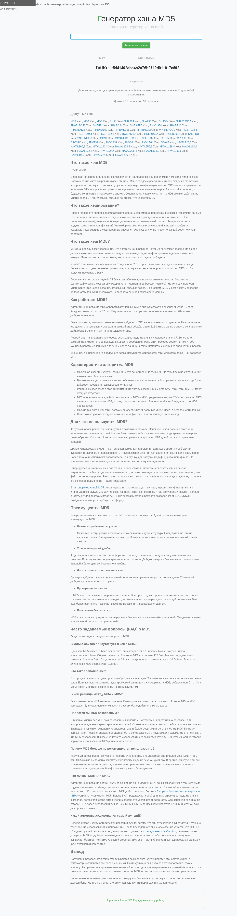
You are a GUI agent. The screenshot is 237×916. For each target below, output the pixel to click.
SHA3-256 (139, 125)
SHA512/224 (186, 121)
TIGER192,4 (176, 133)
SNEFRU (196, 133)
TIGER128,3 (192, 129)
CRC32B (185, 138)
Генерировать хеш (139, 45)
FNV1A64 (150, 142)
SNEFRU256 (87, 138)
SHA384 (166, 121)
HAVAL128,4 (170, 146)
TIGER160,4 (153, 133)
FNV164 (132, 142)
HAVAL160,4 (192, 146)
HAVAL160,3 (80, 146)
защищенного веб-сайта (164, 831)
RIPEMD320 (147, 129)
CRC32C (78, 142)
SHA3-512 (178, 125)
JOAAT (168, 142)
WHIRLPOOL (170, 129)
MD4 (89, 121)
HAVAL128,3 (186, 142)
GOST (106, 138)
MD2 (76, 121)
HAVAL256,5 (125, 155)
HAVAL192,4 (87, 150)
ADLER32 (150, 138)
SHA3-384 (158, 125)
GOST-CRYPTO (127, 138)
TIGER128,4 (131, 133)
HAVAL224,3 (125, 146)
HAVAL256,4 (132, 150)
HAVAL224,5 (103, 155)
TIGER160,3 (87, 133)
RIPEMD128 (80, 129)
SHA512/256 (80, 125)
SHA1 (116, 121)
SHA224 (132, 121)
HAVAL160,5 (177, 150)
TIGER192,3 (109, 133)
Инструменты (11, 2)
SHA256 (149, 121)
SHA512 (100, 125)
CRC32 (168, 138)
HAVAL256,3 (147, 146)
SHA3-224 (119, 125)
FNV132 (96, 142)
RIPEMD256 (125, 129)
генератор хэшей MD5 (93, 487)
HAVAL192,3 (103, 146)
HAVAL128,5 (154, 150)
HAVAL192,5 (80, 155)
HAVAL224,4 (109, 150)
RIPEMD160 (102, 129)
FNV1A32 (114, 142)
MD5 (102, 121)
